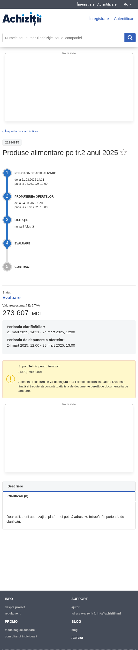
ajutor (75, 607)
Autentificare (106, 4)
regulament (13, 613)
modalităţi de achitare (20, 630)
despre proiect (15, 607)
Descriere (15, 486)
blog (74, 630)
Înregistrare (85, 4)
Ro (128, 4)
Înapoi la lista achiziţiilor (21, 131)
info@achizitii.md (109, 613)
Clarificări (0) (18, 496)
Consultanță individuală (21, 636)
